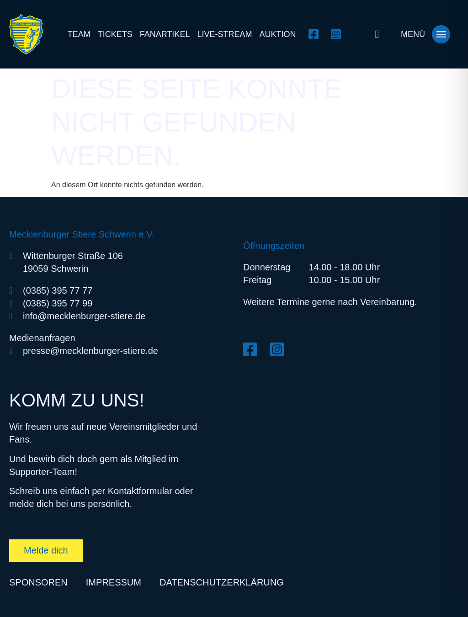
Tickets (115, 34)
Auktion (277, 34)
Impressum (113, 582)
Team (79, 34)
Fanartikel (165, 34)
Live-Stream (224, 34)
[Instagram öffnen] (338, 34)
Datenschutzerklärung (222, 582)
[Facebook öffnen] (316, 34)
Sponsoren (38, 582)
